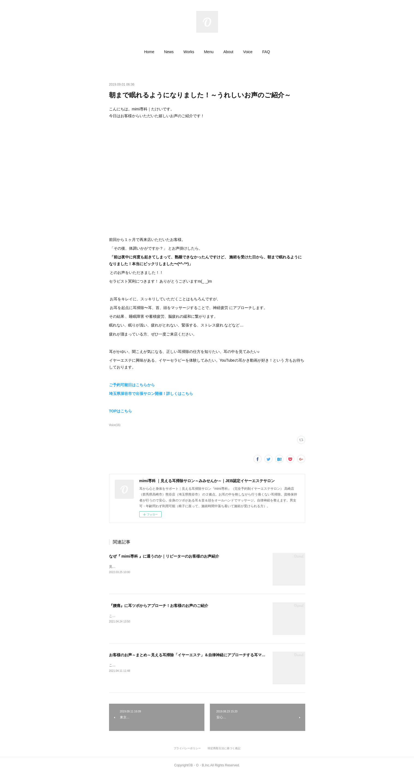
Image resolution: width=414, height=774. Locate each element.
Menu (208, 52)
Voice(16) (114, 425)
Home (149, 52)
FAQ (266, 52)
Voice (247, 52)
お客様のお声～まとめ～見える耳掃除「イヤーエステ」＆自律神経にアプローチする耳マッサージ (193, 655)
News (169, 52)
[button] (149, 52)
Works (188, 52)
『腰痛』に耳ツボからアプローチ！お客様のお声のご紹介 (158, 605)
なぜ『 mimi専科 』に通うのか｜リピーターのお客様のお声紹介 (164, 556)
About (228, 52)
